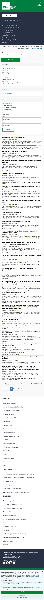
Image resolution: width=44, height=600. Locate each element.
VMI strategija (7, 462)
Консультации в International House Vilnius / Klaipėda (18, 478)
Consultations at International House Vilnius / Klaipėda (18, 474)
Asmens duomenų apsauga (10, 447)
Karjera (5, 455)
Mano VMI (13, 560)
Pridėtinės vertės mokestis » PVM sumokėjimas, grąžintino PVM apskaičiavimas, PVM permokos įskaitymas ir (20, 147)
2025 (5, 76)
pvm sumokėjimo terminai (21, 145)
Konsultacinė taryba (8, 458)
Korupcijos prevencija (9, 433)
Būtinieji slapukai (6, 580)
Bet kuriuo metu (7, 104)
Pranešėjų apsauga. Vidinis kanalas (12, 436)
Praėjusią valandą (7, 105)
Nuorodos (5, 545)
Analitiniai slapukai (7, 586)
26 (14, 389)
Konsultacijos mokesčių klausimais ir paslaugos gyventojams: (20, 553)
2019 (12, 378)
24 (8, 389)
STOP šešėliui (7, 530)
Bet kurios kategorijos (8, 68)
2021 (5, 72)
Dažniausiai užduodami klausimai (12, 508)
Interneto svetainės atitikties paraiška (14, 537)
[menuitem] (11, 20)
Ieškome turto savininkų (10, 541)
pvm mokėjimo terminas (31, 145)
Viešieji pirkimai (8, 79)
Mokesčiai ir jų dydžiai (9, 501)
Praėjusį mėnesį (7, 111)
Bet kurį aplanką (7, 93)
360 (19, 389)
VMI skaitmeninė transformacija (12, 489)
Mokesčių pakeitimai (14, 379)
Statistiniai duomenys (9, 444)
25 (11, 389)
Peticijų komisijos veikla (9, 418)
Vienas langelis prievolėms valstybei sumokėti (16, 492)
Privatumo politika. (11, 578)
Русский (32, 48)
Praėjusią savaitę (7, 109)
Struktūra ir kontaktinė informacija (13, 407)
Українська (38, 48)
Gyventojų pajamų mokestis (12, 83)
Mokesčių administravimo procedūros (13, 429)
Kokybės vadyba (7, 425)
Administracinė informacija (10, 440)
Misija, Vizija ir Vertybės (9, 403)
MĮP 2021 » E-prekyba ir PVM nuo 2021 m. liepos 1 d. (21, 182)
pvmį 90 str (13, 145)
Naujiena (6, 74)
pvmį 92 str (8, 145)
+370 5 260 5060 (7, 554)
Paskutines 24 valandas (9, 107)
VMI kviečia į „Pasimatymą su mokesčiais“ (15, 519)
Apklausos (6, 466)
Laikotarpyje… (6, 115)
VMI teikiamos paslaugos (10, 481)
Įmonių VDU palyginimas (10, 526)
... (6, 389)
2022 (5, 70)
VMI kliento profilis (8, 485)
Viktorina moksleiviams (9, 515)
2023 (5, 78)
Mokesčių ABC (7, 512)
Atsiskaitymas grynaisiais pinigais (12, 504)
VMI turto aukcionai (8, 523)
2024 (5, 81)
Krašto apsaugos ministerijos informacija (14, 534)
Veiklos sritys (6, 422)
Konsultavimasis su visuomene (11, 411)
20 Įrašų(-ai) (6, 384)
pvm (3, 145)
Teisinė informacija (8, 414)
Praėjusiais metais (7, 113)
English (27, 48)
